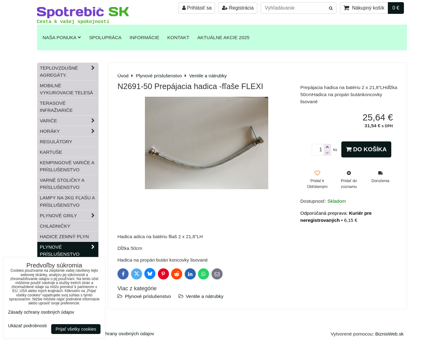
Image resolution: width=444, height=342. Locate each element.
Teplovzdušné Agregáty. (69, 71)
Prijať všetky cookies (76, 329)
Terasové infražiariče (56, 106)
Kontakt (178, 37)
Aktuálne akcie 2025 (223, 37)
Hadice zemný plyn (64, 236)
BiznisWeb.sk (389, 333)
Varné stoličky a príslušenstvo (62, 183)
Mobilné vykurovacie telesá (66, 89)
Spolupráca (105, 37)
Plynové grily (69, 215)
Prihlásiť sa (197, 7)
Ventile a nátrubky (205, 296)
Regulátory (56, 141)
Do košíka (366, 149)
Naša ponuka (62, 37)
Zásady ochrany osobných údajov (119, 333)
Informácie (144, 37)
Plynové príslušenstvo (148, 296)
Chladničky (55, 226)
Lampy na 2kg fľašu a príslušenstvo (67, 201)
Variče (69, 121)
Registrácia (237, 7)
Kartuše (51, 152)
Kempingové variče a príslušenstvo (67, 166)
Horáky (69, 131)
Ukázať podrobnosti (27, 326)
